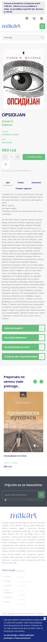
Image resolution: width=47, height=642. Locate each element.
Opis (8, 182)
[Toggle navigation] (42, 26)
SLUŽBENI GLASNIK (10, 134)
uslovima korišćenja (34, 501)
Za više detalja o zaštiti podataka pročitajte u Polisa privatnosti (19, 636)
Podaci (21, 182)
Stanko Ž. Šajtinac (8, 123)
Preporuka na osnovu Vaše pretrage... (14, 381)
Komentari (36, 182)
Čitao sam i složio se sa (24, 501)
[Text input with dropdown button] (23, 37)
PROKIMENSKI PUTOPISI (15, 457)
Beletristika (7, 142)
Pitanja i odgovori (24, 188)
